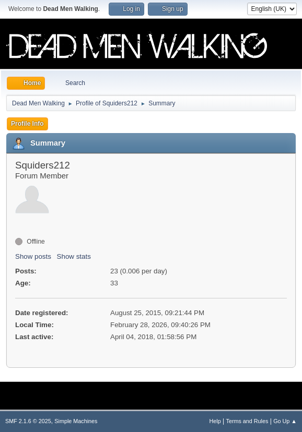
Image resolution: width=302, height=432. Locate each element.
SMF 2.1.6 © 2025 (28, 421)
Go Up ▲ (285, 421)
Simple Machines (75, 421)
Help (215, 421)
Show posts (33, 256)
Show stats (74, 256)
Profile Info (27, 123)
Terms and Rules (247, 421)
